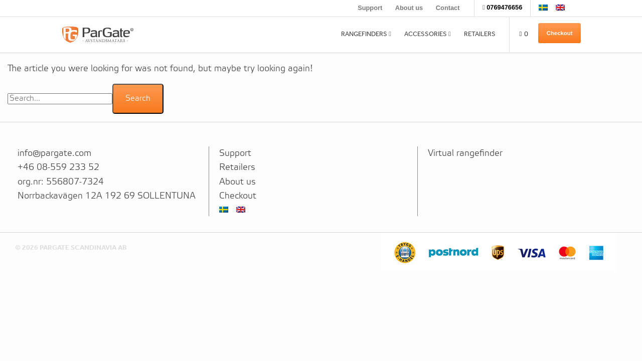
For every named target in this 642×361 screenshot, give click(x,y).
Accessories (425, 34)
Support (370, 8)
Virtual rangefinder (465, 153)
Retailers (480, 34)
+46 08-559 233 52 (58, 167)
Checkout (560, 33)
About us (409, 8)
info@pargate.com (54, 153)
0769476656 (504, 7)
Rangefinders (364, 34)
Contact (448, 8)
